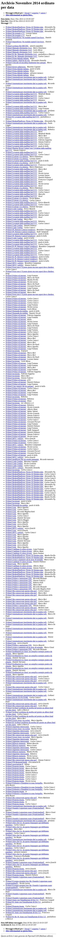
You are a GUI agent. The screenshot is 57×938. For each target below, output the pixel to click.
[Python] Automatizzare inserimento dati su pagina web (26, 77)
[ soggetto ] (35, 13)
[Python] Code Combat (14, 209)
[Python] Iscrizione (13, 351)
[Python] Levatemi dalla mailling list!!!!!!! (21, 94)
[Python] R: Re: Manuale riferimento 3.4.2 (21, 54)
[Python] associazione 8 (15, 764)
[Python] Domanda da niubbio (17, 311)
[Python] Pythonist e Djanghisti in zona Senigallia (24, 783)
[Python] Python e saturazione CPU (19, 578)
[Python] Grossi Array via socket (18, 720)
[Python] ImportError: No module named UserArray (25, 38)
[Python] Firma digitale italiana (17, 58)
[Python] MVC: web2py (15, 263)
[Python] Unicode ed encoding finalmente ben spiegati (26, 63)
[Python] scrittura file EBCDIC (17, 46)
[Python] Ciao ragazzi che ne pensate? (20, 386)
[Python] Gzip (11, 507)
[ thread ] (27, 13)
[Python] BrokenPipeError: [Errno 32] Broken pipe (25, 27)
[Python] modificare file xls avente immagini (22, 459)
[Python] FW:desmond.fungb (16, 762)
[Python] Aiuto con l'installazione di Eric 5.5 (22, 900)
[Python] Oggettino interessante (17, 727)
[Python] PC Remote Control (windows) (21, 230)
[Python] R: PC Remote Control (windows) (22, 246)
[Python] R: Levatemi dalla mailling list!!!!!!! (23, 117)
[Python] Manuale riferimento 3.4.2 (19, 48)
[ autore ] (43, 13)
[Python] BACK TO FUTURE (17, 697)
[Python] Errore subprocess (16, 67)
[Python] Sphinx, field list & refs (18, 60)
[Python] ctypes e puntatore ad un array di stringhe (24, 560)
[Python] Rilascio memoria (16, 743)
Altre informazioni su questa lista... (19, 15)
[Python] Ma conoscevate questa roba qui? (21, 591)
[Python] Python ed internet (16, 276)
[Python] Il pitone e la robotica (17, 157)
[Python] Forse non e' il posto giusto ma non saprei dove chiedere (30, 267)
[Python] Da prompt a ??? (15, 33)
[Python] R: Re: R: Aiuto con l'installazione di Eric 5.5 (26, 917)
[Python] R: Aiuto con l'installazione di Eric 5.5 (23, 902)
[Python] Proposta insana (15, 766)
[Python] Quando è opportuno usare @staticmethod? (25, 808)
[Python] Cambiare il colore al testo (19, 549)
